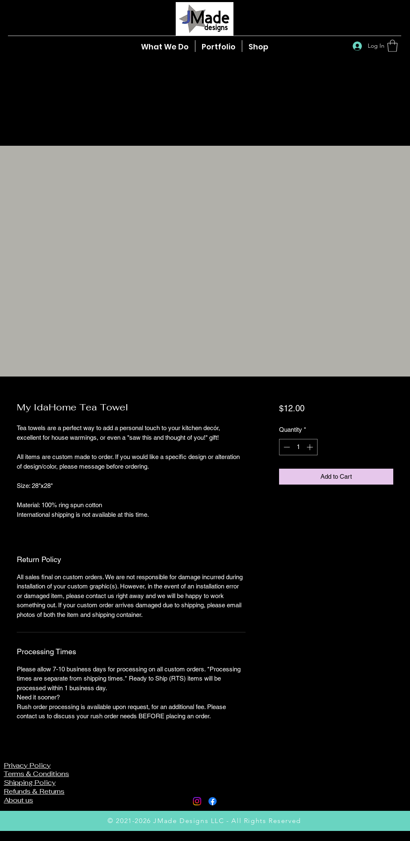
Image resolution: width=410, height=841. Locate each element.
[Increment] (310, 447)
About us (18, 800)
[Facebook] (212, 801)
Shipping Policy (30, 782)
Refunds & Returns (34, 791)
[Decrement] (286, 447)
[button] (392, 46)
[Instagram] (197, 801)
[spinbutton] (298, 447)
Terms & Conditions (36, 773)
